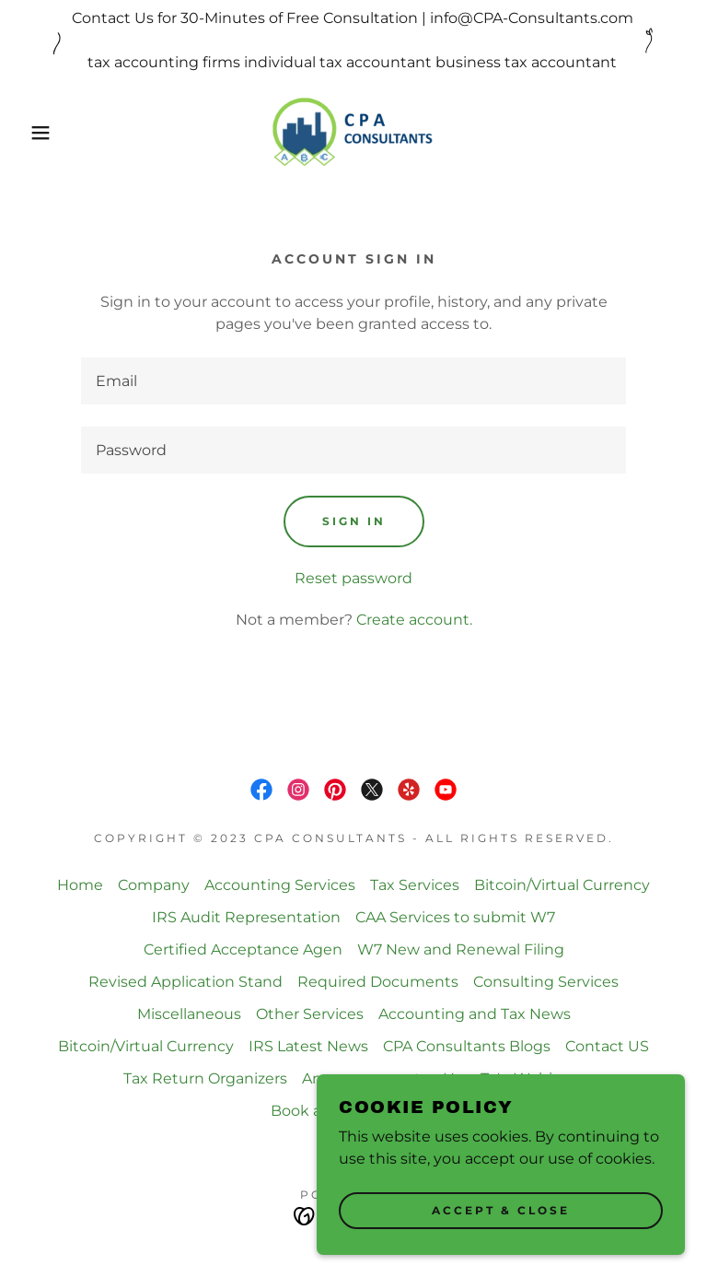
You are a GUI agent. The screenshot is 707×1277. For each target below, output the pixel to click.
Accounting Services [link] (279, 885)
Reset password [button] (353, 578)
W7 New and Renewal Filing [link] (460, 949)
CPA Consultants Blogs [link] (467, 1046)
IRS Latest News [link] (308, 1046)
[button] (35, 132)
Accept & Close (501, 1211)
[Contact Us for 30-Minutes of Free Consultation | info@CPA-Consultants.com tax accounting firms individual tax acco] (353, 40)
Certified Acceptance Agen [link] (243, 949)
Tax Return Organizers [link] (205, 1078)
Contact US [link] (607, 1046)
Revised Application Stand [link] (185, 981)
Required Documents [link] (377, 981)
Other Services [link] (310, 1014)
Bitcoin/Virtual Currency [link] (562, 885)
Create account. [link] (414, 619)
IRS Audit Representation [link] (246, 917)
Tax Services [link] (414, 885)
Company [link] (154, 885)
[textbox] (353, 380)
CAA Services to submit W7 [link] (455, 917)
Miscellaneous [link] (189, 1014)
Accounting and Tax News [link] (474, 1014)
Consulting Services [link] (546, 981)
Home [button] (80, 885)
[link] (353, 133)
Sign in (354, 521)
